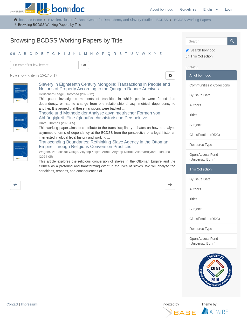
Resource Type (201, 145)
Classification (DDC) (205, 135)
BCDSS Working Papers (192, 20)
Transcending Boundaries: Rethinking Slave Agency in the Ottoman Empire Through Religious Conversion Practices (103, 144)
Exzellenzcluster (60, 20)
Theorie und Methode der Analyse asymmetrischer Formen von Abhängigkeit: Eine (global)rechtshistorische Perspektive (99, 115)
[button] (210, 9)
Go (84, 65)
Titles (194, 115)
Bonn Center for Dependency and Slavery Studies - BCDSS (123, 20)
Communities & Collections (210, 85)
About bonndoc (161, 9)
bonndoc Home (30, 20)
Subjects (196, 125)
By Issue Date (200, 95)
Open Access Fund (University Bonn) (204, 157)
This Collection (199, 56)
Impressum (29, 304)
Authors (195, 105)
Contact (12, 304)
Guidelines (188, 9)
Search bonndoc (200, 50)
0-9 (12, 54)
